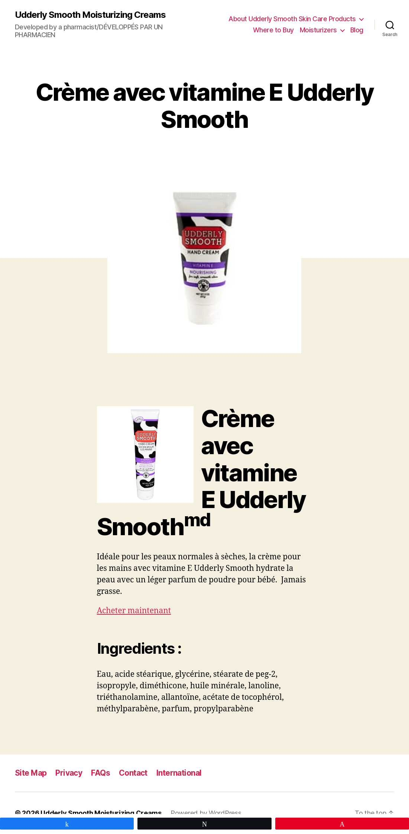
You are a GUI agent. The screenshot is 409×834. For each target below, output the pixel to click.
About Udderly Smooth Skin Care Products (292, 19)
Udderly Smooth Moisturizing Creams (90, 14)
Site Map (30, 773)
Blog (356, 30)
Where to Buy (273, 30)
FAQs (100, 773)
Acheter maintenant (134, 611)
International (178, 773)
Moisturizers (318, 30)
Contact (133, 773)
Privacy (68, 773)
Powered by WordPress (206, 813)
